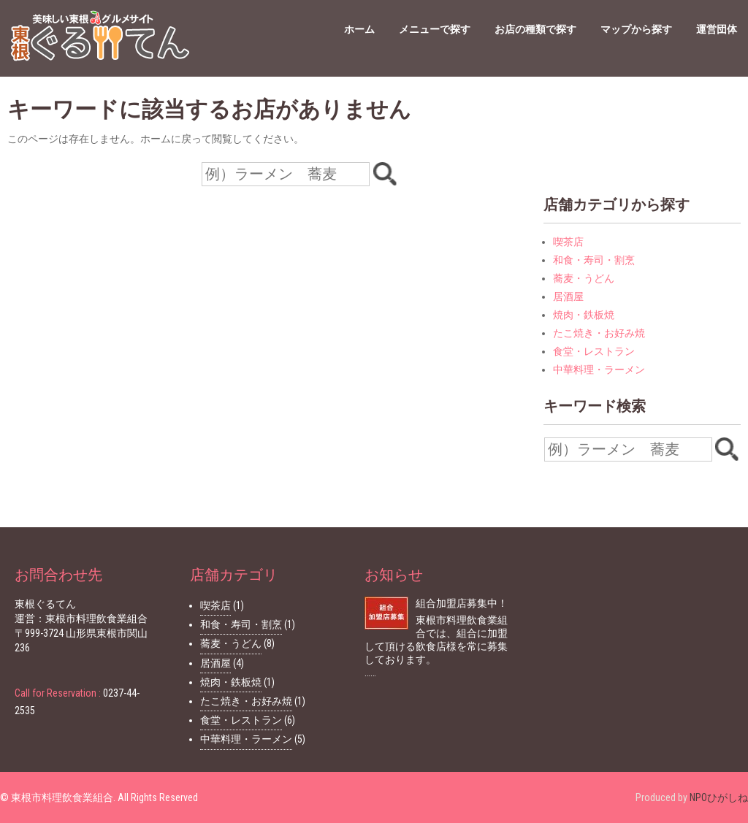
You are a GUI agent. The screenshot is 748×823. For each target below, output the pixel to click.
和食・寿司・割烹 (594, 260)
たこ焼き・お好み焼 (599, 333)
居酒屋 (568, 296)
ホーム (359, 29)
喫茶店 (568, 242)
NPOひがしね (719, 797)
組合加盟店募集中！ (462, 603)
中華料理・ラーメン (599, 369)
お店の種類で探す (535, 29)
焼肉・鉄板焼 (583, 315)
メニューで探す (434, 29)
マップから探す (636, 29)
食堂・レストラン (594, 351)
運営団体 (716, 29)
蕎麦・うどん (583, 278)
